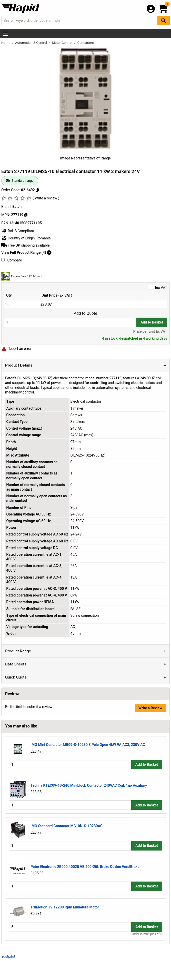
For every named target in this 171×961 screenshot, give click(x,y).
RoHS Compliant (17, 231)
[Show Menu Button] (5, 34)
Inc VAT (85, 287)
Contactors (85, 43)
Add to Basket (151, 322)
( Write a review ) (46, 198)
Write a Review (150, 708)
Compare (11, 260)
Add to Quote (85, 313)
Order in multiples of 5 (147, 934)
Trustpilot (7, 956)
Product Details (18, 365)
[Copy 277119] (25, 215)
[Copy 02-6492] (37, 190)
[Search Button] (163, 20)
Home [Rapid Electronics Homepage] (6, 43)
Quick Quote (16, 677)
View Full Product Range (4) (26, 252)
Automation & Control (31, 43)
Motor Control (62, 43)
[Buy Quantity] (70, 322)
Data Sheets (15, 664)
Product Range (18, 651)
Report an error (16, 348)
